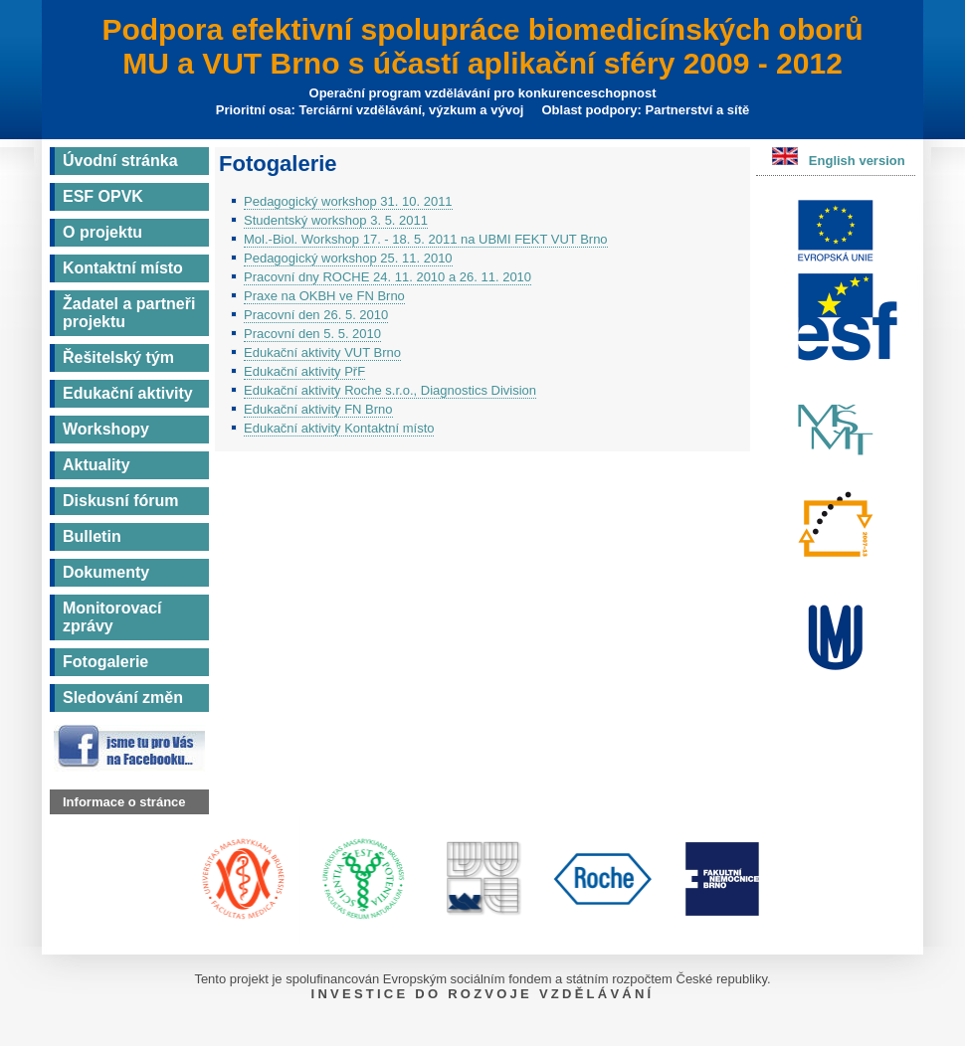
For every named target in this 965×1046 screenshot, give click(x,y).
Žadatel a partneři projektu (129, 312)
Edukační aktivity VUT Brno (322, 352)
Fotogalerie (105, 661)
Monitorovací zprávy (112, 617)
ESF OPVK (103, 196)
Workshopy (106, 429)
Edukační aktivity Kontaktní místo (339, 428)
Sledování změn (123, 697)
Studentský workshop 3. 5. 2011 (336, 220)
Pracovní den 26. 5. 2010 (316, 314)
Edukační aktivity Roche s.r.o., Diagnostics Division (390, 390)
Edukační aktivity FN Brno (318, 409)
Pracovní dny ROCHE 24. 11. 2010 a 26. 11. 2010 (387, 276)
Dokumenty (106, 572)
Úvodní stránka (120, 160)
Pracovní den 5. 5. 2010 (312, 333)
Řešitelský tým (118, 357)
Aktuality (96, 464)
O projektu (102, 232)
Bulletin (92, 536)
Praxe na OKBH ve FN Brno (324, 295)
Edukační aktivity (128, 393)
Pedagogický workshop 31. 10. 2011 (348, 201)
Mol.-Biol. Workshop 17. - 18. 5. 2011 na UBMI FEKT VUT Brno (426, 239)
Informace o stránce (124, 801)
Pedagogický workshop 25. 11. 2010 (348, 258)
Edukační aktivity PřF (304, 371)
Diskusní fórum (120, 500)
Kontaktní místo (123, 268)
